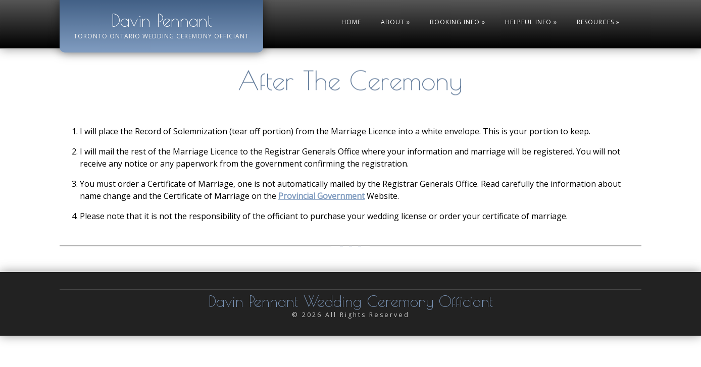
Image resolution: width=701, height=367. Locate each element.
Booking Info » (457, 22)
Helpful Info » (531, 22)
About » (395, 22)
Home (351, 22)
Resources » (598, 22)
